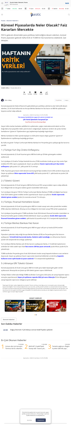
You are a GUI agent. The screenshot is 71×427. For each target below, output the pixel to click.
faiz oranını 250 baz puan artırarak (37, 247)
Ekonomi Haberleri (12, 20)
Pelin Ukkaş (8, 100)
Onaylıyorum (40, 420)
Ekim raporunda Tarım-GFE (24, 173)
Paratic (3, 20)
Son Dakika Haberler (11, 323)
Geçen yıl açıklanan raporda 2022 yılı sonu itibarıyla (36, 277)
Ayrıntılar (29, 420)
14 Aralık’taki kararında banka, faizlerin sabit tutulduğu (29, 237)
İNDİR (67, 3)
